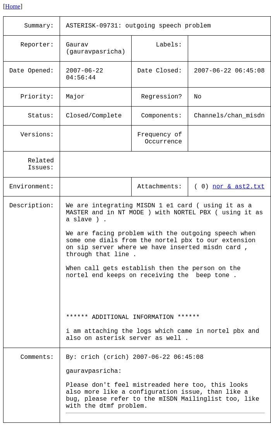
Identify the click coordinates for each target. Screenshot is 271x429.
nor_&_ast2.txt (238, 186)
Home (12, 6)
